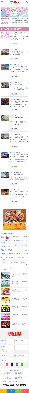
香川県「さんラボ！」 (19, 377)
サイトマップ (4, 351)
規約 (2, 349)
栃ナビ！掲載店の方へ (19, 355)
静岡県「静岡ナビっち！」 (9, 373)
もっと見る (24, 265)
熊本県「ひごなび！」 (19, 372)
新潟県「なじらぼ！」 (19, 374)
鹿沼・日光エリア (14, 189)
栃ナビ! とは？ (14, 337)
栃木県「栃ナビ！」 (10, 372)
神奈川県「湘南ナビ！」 (9, 378)
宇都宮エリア (13, 49)
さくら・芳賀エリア (15, 134)
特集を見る (25, 391)
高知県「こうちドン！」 (19, 381)
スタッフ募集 (4, 360)
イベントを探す (11, 391)
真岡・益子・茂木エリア (16, 99)
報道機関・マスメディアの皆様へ (7, 357)
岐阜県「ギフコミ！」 (10, 376)
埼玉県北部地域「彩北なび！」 (8, 381)
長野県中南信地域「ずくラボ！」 (21, 376)
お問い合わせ (17, 349)
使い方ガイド (4, 346)
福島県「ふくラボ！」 (10, 374)
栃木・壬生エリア (14, 82)
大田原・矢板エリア (15, 152)
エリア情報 (18, 391)
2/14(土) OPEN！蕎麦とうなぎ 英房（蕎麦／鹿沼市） (14, 262)
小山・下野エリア (14, 64)
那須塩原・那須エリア (15, 172)
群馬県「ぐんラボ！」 (10, 377)
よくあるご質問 (18, 346)
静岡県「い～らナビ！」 (19, 378)
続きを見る (14, 43)
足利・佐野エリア (14, 116)
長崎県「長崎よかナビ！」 (20, 373)
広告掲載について (4, 355)
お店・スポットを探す (3, 391)
